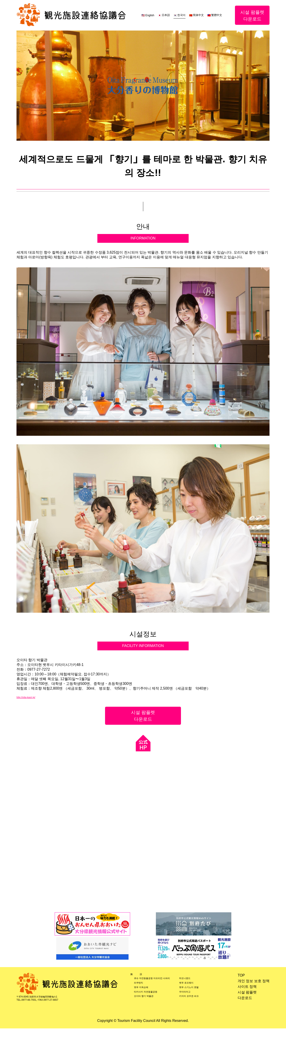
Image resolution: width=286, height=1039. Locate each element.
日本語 (166, 15)
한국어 (181, 15)
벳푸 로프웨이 (191, 992)
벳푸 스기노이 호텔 (195, 998)
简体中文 (198, 15)
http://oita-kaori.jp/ (30, 697)
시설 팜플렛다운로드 (252, 15)
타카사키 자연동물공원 (152, 1003)
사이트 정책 (247, 987)
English (149, 15)
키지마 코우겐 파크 (195, 1009)
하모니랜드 (189, 986)
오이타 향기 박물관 (149, 1009)
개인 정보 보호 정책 (254, 981)
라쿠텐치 (141, 992)
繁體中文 (216, 15)
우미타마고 (189, 1003)
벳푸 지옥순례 (145, 998)
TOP (241, 975)
